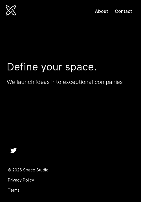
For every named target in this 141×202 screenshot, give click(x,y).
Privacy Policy (21, 180)
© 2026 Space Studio (28, 169)
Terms (13, 190)
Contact (123, 11)
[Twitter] (13, 150)
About (101, 11)
